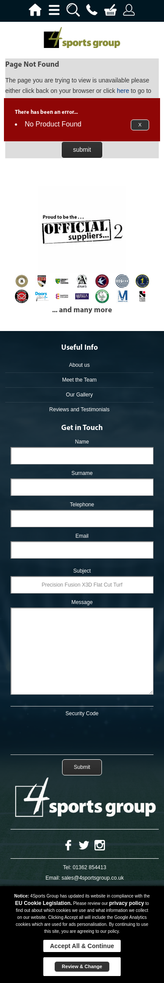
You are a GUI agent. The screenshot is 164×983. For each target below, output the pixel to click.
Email (81, 536)
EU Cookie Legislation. (43, 903)
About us (79, 365)
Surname (82, 473)
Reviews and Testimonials (79, 409)
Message (82, 602)
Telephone (82, 505)
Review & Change (82, 966)
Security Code (82, 713)
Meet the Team (79, 380)
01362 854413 (89, 867)
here (123, 90)
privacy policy (126, 903)
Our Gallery (79, 395)
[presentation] (82, 734)
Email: (52, 878)
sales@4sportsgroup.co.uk (93, 878)
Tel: (67, 867)
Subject (82, 571)
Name (82, 442)
